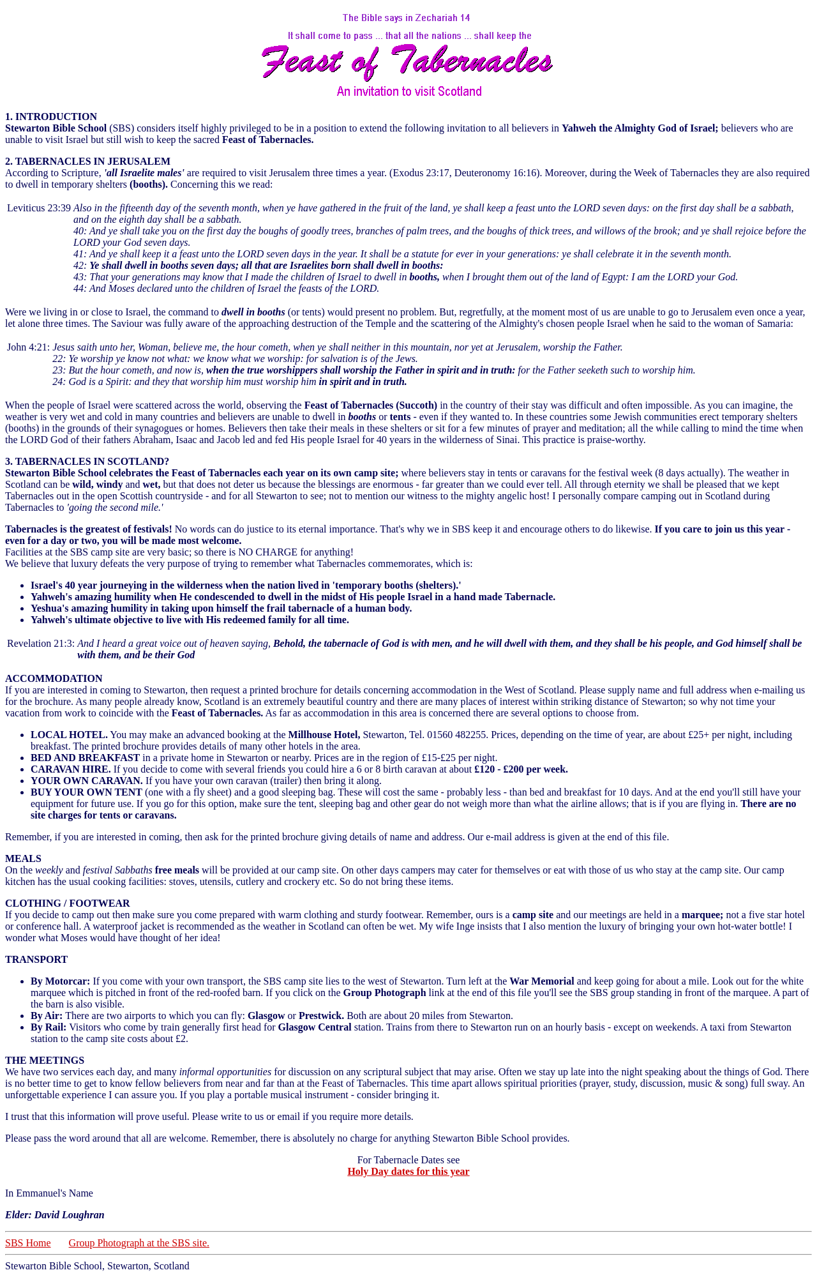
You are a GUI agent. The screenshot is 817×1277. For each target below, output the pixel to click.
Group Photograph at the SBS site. (139, 1242)
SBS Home (28, 1242)
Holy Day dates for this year (408, 1171)
